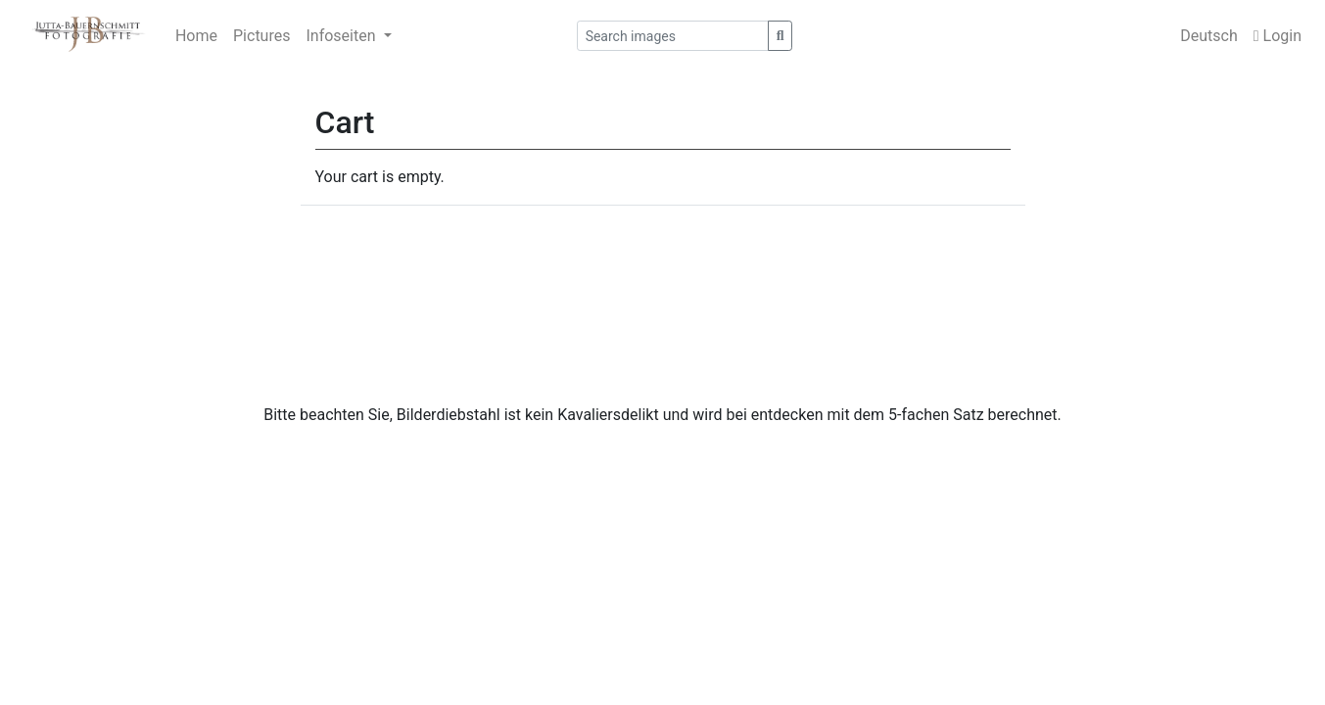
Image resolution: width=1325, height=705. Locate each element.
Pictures (261, 35)
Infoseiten (342, 35)
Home (196, 35)
